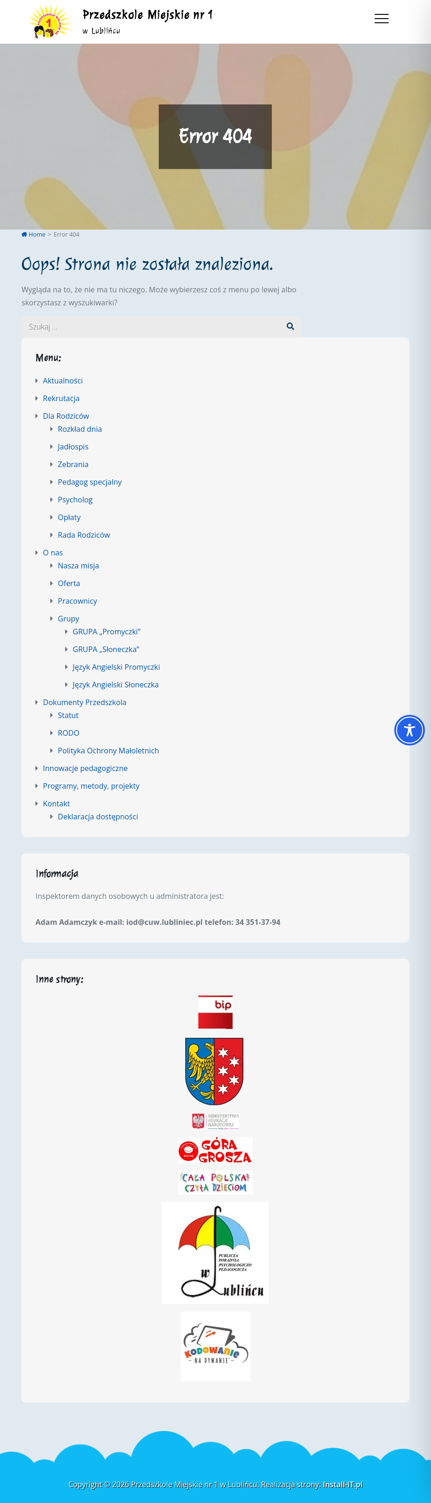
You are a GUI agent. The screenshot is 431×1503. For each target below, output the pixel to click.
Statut (68, 715)
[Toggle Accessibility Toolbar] (409, 730)
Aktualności (63, 381)
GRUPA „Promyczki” (106, 631)
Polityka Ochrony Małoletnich (108, 750)
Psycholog (75, 499)
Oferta (69, 583)
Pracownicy (77, 601)
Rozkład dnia (80, 429)
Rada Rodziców (84, 535)
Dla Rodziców (66, 416)
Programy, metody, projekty (91, 786)
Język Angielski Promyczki (116, 667)
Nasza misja (78, 565)
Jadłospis (73, 447)
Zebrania (73, 464)
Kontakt (56, 803)
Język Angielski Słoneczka (116, 684)
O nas (53, 552)
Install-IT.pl (343, 1484)
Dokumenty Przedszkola (84, 702)
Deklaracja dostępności (98, 816)
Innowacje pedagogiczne (85, 768)
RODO (68, 733)
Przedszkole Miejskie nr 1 (148, 15)
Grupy (68, 618)
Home (33, 234)
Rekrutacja (61, 398)
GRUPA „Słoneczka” (106, 649)
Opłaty (69, 517)
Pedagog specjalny (89, 482)
